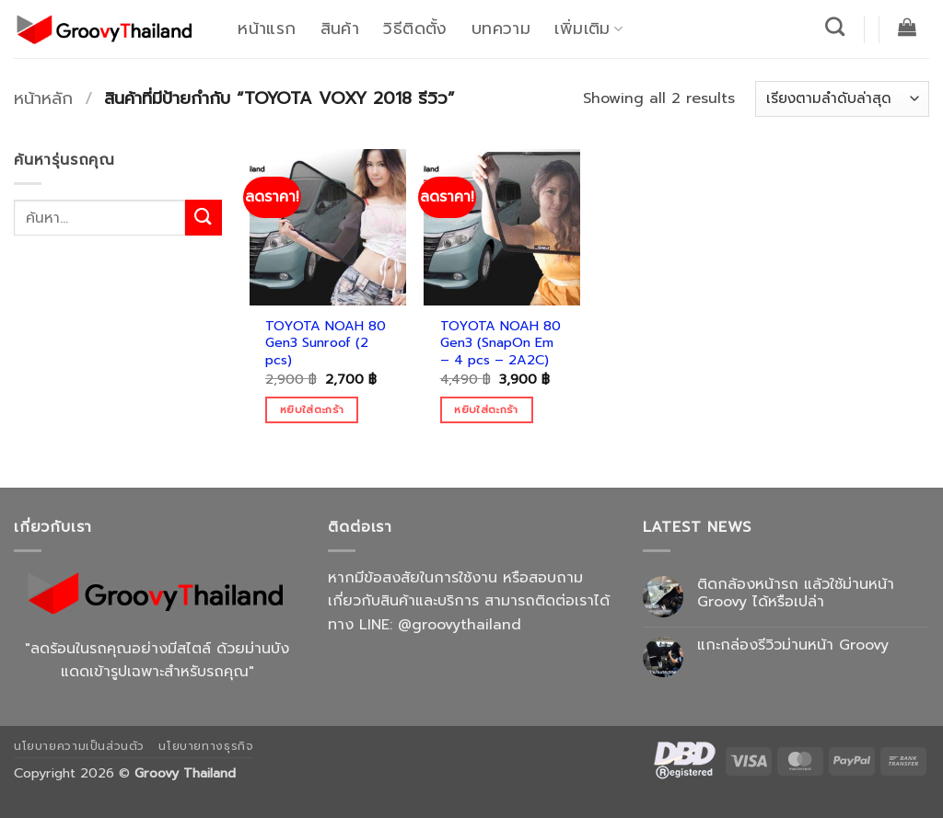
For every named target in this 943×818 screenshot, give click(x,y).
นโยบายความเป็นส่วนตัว (79, 746)
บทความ (501, 28)
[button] (907, 27)
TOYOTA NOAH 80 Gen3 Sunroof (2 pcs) (325, 343)
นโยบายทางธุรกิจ (205, 746)
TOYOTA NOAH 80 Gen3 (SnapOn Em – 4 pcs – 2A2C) (500, 343)
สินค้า (339, 28)
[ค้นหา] (835, 26)
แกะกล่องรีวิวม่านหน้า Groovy (793, 645)
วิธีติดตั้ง (415, 28)
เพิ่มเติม (588, 28)
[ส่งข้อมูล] (203, 218)
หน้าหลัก (43, 98)
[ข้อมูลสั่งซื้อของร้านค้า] (842, 99)
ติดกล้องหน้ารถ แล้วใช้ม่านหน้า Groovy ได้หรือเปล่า (795, 593)
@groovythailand (459, 625)
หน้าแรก (267, 28)
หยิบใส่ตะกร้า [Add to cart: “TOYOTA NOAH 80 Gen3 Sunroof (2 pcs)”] (311, 409)
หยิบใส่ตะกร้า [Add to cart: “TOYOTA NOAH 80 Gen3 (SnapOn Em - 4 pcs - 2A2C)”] (486, 409)
